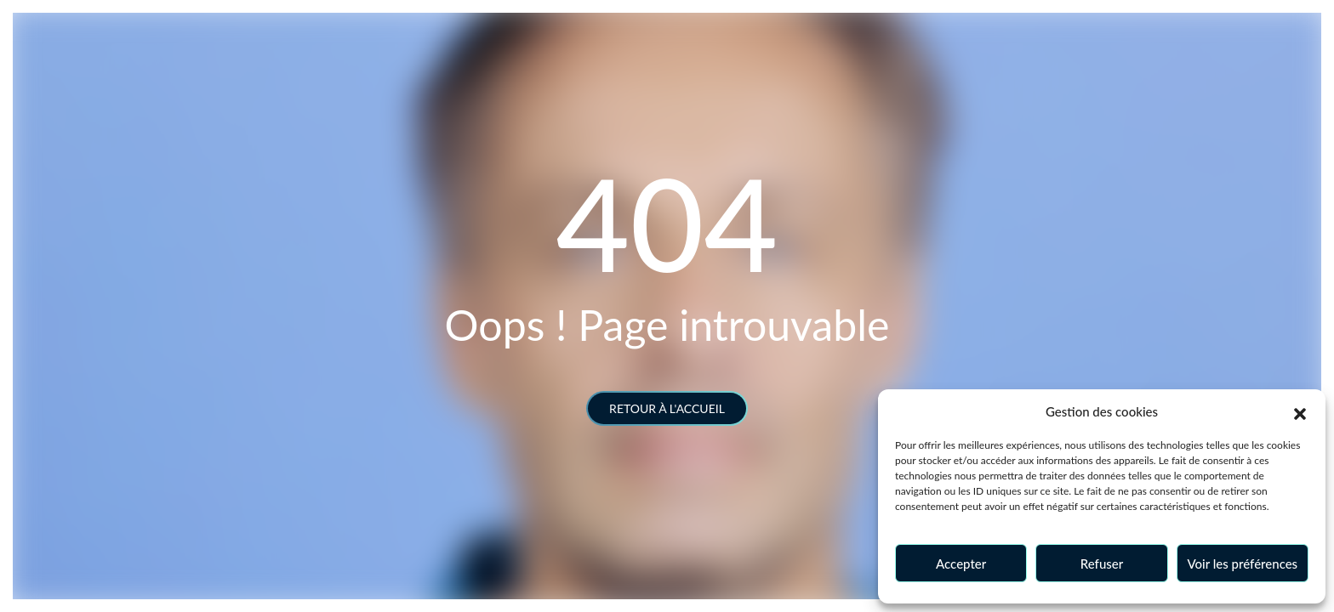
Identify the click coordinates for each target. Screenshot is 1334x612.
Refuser (1101, 563)
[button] (1299, 411)
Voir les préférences (1243, 563)
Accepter (961, 563)
